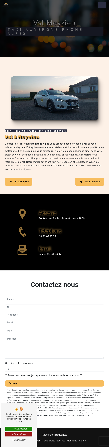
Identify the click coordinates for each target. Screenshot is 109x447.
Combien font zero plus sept (19, 363)
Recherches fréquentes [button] (54, 434)
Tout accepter (19, 429)
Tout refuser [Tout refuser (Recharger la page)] (19, 434)
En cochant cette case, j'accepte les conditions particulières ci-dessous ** (45, 375)
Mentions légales (76, 440)
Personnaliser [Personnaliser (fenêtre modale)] (19, 440)
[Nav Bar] (102, 5)
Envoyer (13, 383)
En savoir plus (18, 181)
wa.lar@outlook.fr (50, 251)
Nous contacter (90, 181)
